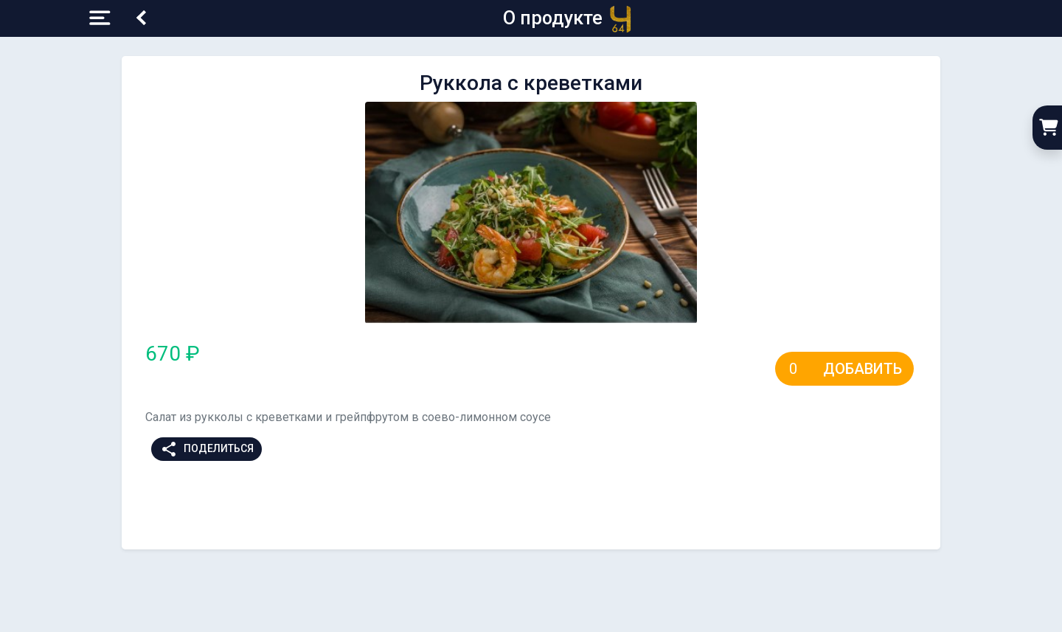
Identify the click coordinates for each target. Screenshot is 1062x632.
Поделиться (207, 449)
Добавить (862, 369)
